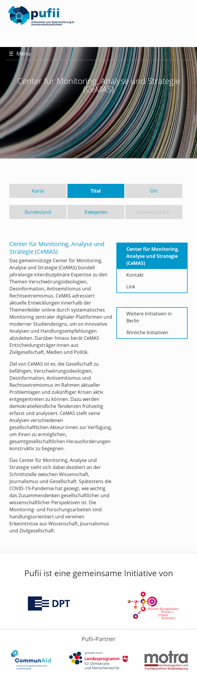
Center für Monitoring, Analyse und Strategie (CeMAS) (152, 256)
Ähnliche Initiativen (147, 332)
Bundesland (38, 212)
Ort (153, 191)
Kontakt (135, 275)
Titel (96, 191)
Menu (19, 53)
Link (130, 286)
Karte (38, 191)
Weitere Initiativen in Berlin (149, 317)
